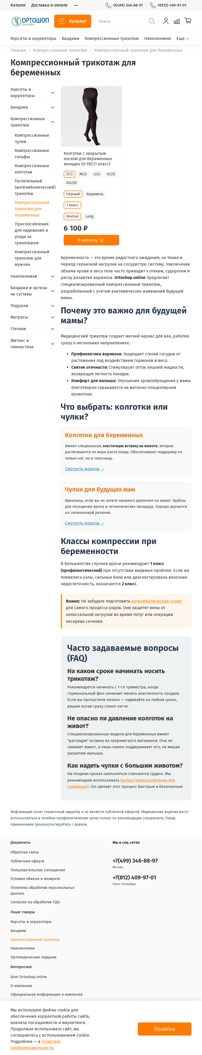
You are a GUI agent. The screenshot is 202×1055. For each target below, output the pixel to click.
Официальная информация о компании (47, 994)
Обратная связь (25, 852)
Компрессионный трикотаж (35, 939)
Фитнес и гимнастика (22, 343)
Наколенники (157, 38)
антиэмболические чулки (156, 601)
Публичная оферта (27, 861)
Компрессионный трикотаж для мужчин (32, 258)
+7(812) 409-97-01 (168, 5)
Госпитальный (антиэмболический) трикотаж (35, 187)
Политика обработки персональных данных (42, 890)
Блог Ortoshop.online (29, 977)
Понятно (164, 1029)
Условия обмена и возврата (35, 879)
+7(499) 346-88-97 (124, 5)
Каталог (18, 5)
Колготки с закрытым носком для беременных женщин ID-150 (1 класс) (88, 158)
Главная (18, 50)
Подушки (19, 305)
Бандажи (70, 38)
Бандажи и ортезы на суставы (29, 291)
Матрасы (19, 317)
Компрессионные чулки (32, 138)
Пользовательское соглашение (38, 870)
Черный (73, 194)
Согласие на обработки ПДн (35, 902)
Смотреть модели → (85, 468)
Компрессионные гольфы (32, 153)
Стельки (18, 328)
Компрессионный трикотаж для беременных (32, 209)
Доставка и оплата (49, 5)
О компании (21, 986)
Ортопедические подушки (34, 957)
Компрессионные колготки (32, 169)
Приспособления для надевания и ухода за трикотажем (32, 233)
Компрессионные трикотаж (112, 38)
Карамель (95, 194)
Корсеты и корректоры (33, 38)
